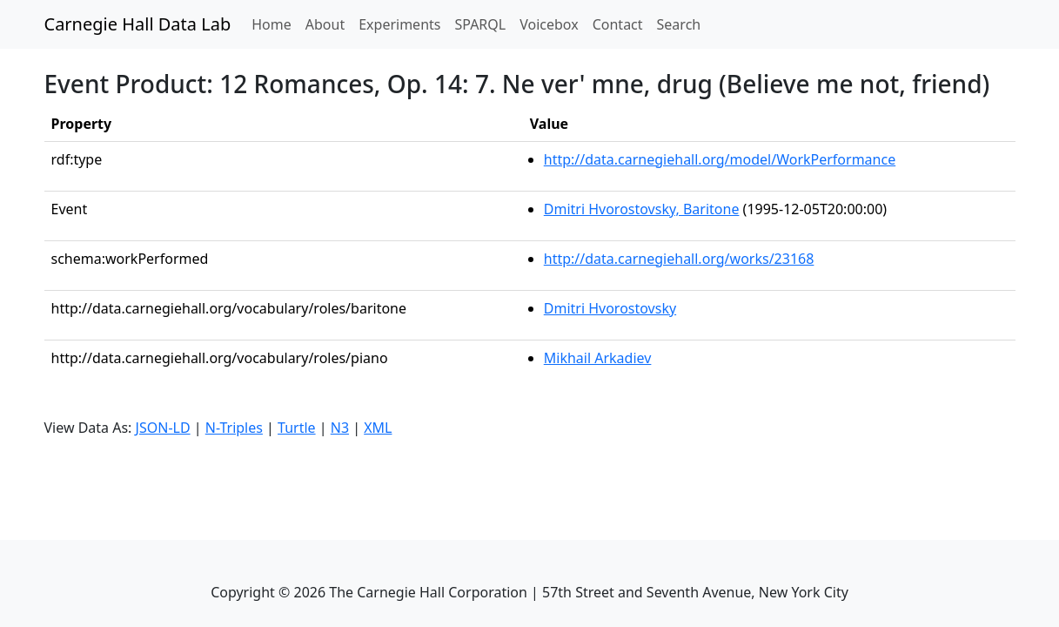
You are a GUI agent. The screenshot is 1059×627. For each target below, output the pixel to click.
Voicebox (548, 24)
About (325, 24)
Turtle (297, 427)
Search (679, 24)
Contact (618, 24)
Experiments (399, 24)
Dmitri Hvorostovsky (610, 308)
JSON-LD (163, 427)
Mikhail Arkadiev (598, 357)
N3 (340, 427)
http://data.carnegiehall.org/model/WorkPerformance (719, 159)
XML (378, 427)
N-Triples (234, 427)
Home (274, 23)
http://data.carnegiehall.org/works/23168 (679, 258)
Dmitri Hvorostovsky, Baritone (642, 209)
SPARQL (480, 24)
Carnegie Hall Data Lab (137, 24)
